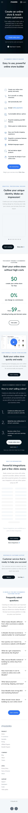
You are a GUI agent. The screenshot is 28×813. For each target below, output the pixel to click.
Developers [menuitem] (4, 784)
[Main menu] (2, 2)
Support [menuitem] (3, 781)
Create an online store (16, 410)
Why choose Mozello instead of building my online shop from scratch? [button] (12, 662)
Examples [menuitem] (3, 739)
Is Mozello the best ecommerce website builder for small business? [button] (13, 634)
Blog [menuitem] (2, 755)
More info (20, 247)
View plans (14, 322)
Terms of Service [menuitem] (5, 771)
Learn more (13, 447)
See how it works (15, 46)
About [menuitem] (3, 757)
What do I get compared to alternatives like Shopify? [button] (11, 652)
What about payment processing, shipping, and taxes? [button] (12, 683)
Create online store (13, 37)
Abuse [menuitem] (3, 773)
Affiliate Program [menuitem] (5, 744)
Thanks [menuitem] (3, 760)
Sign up (9, 577)
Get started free (14, 166)
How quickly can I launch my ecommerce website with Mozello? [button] (13, 643)
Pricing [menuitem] (3, 741)
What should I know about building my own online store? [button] (11, 701)
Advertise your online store (17, 421)
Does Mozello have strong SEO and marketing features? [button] (12, 692)
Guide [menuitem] (3, 787)
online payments (18, 107)
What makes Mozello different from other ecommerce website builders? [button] (12, 624)
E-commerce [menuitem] (4, 736)
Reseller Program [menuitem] (5, 747)
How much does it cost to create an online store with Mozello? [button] (10, 673)
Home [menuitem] (3, 734)
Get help (20, 577)
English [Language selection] (23, 2)
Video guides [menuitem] (4, 789)
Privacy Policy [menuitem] (4, 768)
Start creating (8, 247)
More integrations (13, 542)
